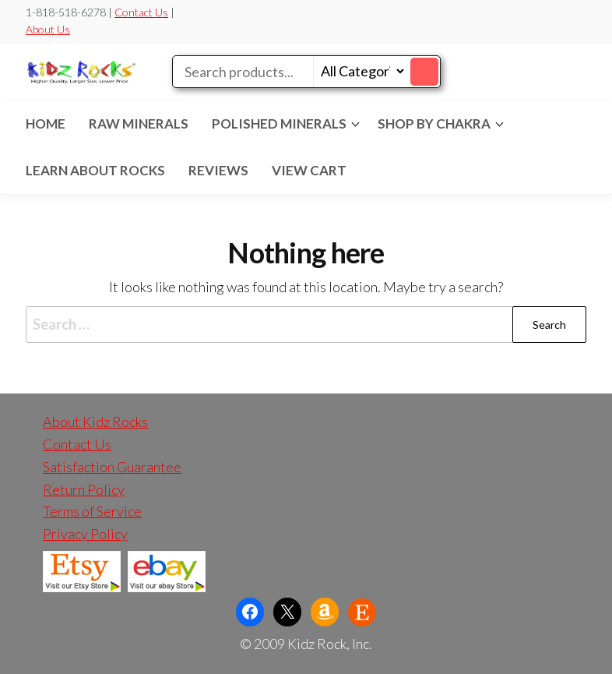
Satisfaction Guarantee (112, 466)
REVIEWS (218, 170)
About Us (48, 29)
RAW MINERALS (138, 123)
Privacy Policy (85, 533)
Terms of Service (92, 511)
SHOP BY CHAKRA (434, 123)
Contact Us (141, 12)
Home (45, 123)
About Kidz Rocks (95, 421)
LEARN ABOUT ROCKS (95, 170)
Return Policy (84, 489)
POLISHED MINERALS (279, 123)
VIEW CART (309, 170)
